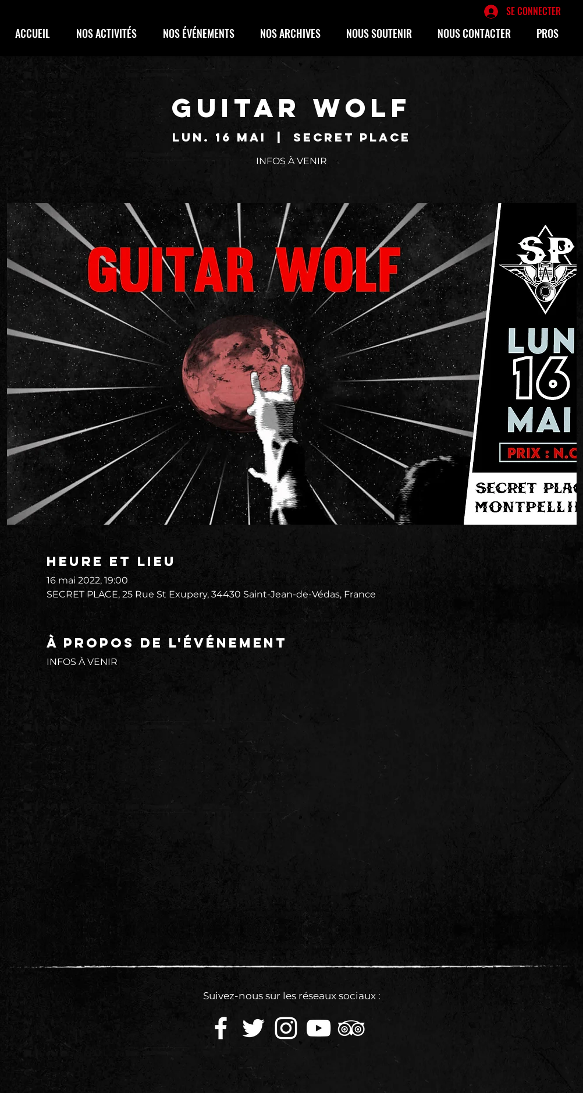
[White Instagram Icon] (286, 1028)
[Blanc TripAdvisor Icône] (351, 1028)
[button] (110, 33)
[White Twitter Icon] (253, 1028)
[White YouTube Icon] (318, 1028)
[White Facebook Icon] (221, 1028)
